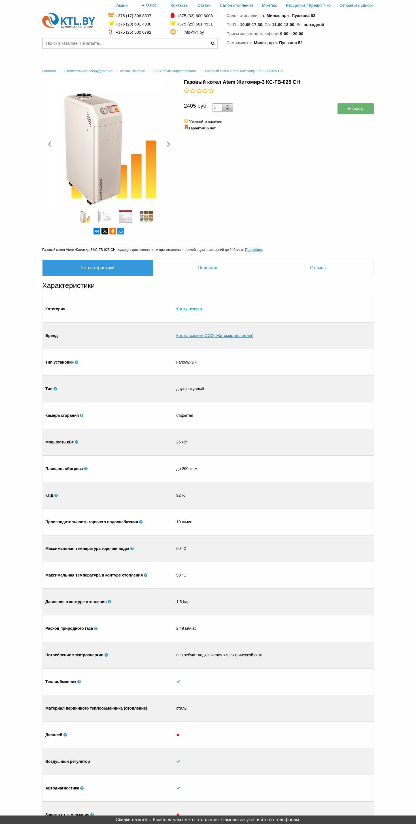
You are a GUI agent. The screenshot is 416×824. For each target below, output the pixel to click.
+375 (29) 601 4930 (133, 24)
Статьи (204, 5)
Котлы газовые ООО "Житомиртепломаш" (214, 309)
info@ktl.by (195, 32)
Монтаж (269, 5)
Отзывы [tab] (318, 267)
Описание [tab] (208, 267)
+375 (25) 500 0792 (133, 32)
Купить (356, 109)
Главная (73, 768)
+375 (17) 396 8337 (133, 16)
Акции (122, 5)
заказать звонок (349, 42)
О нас (149, 5)
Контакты (179, 5)
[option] (108, 144)
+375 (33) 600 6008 (195, 16)
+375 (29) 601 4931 (195, 24)
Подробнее (254, 250)
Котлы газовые (189, 300)
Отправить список (356, 5)
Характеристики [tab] (97, 267)
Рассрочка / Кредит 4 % (308, 5)
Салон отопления (236, 5)
